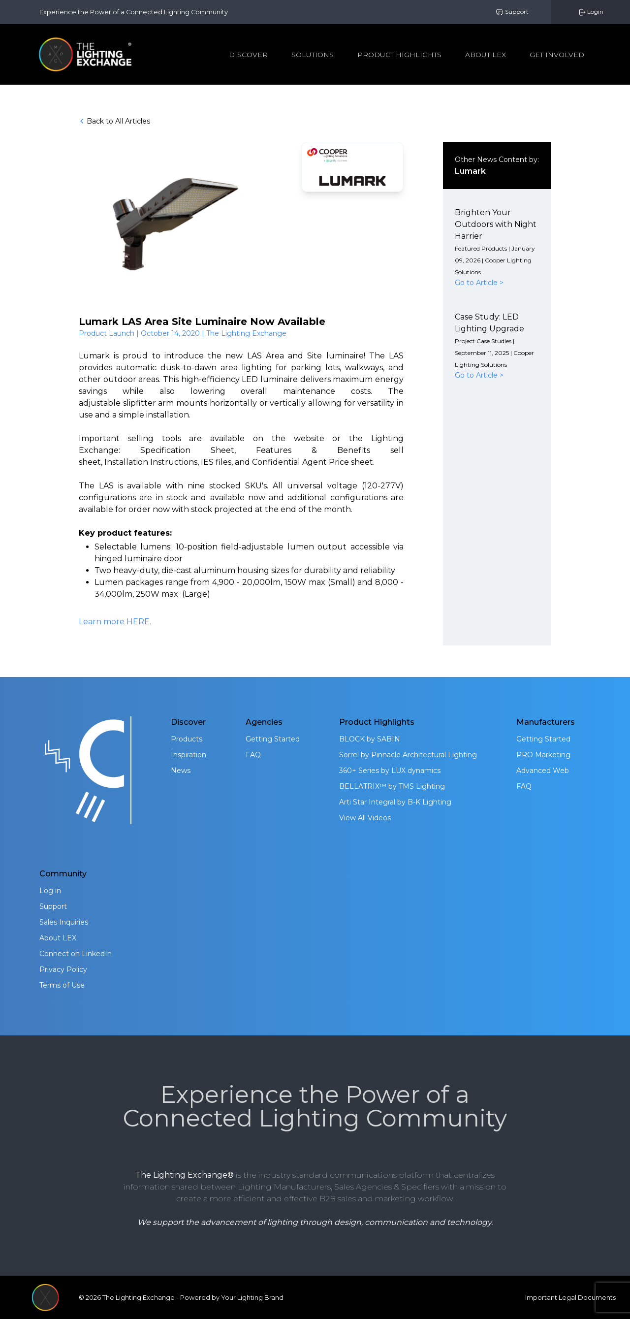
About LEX (57, 937)
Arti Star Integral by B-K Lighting (395, 802)
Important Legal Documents (570, 1297)
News (180, 770)
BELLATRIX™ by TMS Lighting (392, 786)
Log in (50, 890)
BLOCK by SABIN (369, 739)
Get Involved (557, 54)
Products (186, 739)
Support (512, 12)
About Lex (485, 54)
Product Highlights (399, 54)
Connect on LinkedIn (75, 953)
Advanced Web (542, 770)
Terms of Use (62, 985)
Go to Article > (479, 282)
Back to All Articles (114, 121)
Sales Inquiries (63, 922)
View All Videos (365, 817)
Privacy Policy (63, 969)
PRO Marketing (543, 754)
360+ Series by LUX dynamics (390, 770)
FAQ (253, 754)
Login (590, 12)
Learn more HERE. (115, 621)
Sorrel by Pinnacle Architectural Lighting (408, 754)
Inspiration (188, 754)
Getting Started (273, 739)
